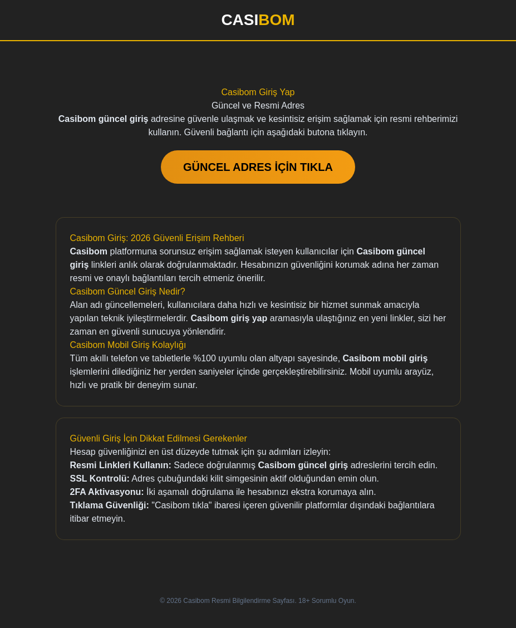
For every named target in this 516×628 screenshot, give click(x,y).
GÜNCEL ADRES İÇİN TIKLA (258, 167)
